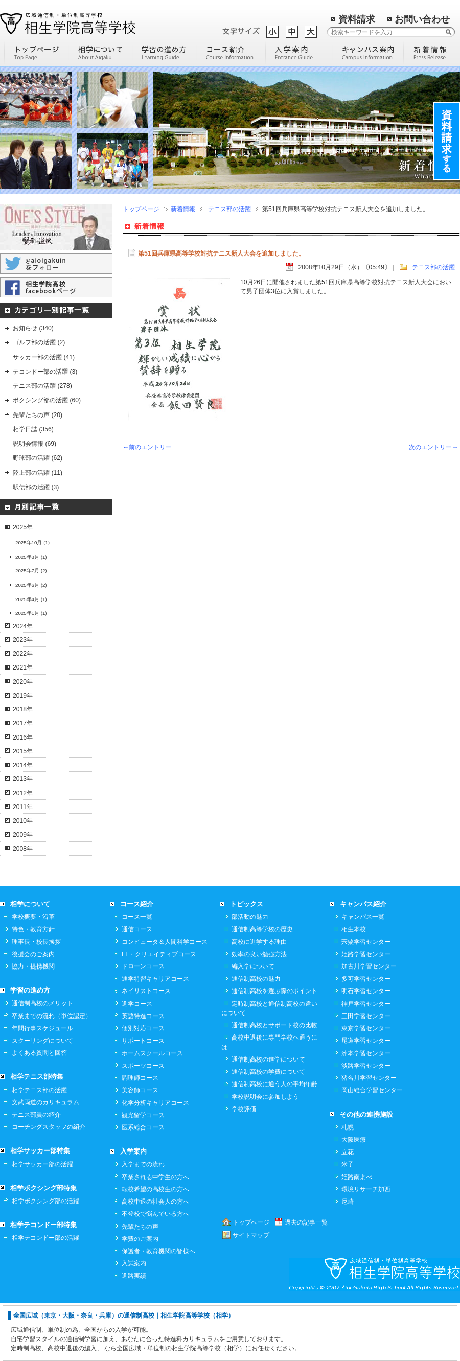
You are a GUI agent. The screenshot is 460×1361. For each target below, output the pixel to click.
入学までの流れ (143, 1222)
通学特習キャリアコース (155, 1036)
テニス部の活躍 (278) (42, 385)
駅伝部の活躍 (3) (36, 487)
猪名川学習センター (369, 1135)
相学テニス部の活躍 (39, 1147)
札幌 (347, 1185)
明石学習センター (365, 1048)
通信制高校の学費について (268, 1129)
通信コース (137, 986)
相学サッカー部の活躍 (42, 1222)
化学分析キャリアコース (155, 1160)
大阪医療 (353, 1197)
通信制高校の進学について (268, 1117)
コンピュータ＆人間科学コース (165, 999)
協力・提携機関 (33, 1024)
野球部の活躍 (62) (37, 458)
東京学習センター (365, 1086)
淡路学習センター (365, 1123)
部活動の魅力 (250, 974)
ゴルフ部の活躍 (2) (39, 342)
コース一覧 (137, 974)
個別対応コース (143, 1086)
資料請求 (356, 19)
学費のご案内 (140, 1296)
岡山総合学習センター (372, 1147)
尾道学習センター (365, 1098)
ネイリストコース (146, 1048)
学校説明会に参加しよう (265, 1154)
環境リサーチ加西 (365, 1247)
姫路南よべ (356, 1234)
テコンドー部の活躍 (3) (45, 371)
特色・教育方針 (33, 986)
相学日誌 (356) (33, 429)
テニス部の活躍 (229, 209)
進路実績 (134, 1333)
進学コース (137, 1061)
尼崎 (347, 1259)
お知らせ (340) (33, 328)
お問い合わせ (422, 19)
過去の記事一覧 (306, 1280)
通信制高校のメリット (42, 1061)
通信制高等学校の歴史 (262, 986)
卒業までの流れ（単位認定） (51, 1073)
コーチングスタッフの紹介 (48, 1184)
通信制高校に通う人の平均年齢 (274, 1141)
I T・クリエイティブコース (159, 1012)
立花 (347, 1209)
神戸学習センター (365, 1061)
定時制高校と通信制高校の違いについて (269, 1066)
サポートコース (143, 1098)
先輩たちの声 (140, 1284)
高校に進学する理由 (259, 999)
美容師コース (140, 1147)
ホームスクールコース (152, 1111)
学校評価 (244, 1166)
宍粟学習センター (365, 999)
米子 (347, 1222)
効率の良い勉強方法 (259, 1012)
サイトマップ (251, 1293)
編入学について (253, 1024)
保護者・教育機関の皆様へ (158, 1308)
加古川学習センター (369, 1024)
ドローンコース (143, 1024)
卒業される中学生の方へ (155, 1234)
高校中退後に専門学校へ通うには (269, 1100)
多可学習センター (365, 1036)
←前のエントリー (147, 447)
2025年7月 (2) (31, 570)
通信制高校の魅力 (256, 1036)
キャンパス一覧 (362, 974)
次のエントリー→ (433, 447)
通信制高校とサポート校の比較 (274, 1083)
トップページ (141, 209)
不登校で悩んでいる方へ (155, 1271)
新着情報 (183, 209)
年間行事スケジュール (42, 1086)
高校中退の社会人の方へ (155, 1259)
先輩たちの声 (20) (37, 415)
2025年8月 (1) (31, 557)
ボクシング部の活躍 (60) (47, 400)
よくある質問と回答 (39, 1110)
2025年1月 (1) (31, 613)
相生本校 (353, 986)
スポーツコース (143, 1123)
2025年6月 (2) (31, 585)
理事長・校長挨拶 (36, 999)
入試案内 (134, 1321)
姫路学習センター (365, 1012)
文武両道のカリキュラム (45, 1160)
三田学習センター (365, 1073)
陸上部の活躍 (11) (37, 472)
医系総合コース (143, 1185)
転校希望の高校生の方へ (155, 1247)
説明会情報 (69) (34, 443)
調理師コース (140, 1135)
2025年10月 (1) (32, 542)
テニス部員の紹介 (36, 1172)
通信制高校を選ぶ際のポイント (274, 1048)
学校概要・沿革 (33, 974)
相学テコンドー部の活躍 (45, 1295)
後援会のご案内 (33, 1012)
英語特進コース (143, 1073)
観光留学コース (143, 1173)
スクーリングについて (42, 1098)
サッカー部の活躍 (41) (44, 357)
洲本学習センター (365, 1111)
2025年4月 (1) (31, 599)
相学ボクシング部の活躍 (45, 1258)
